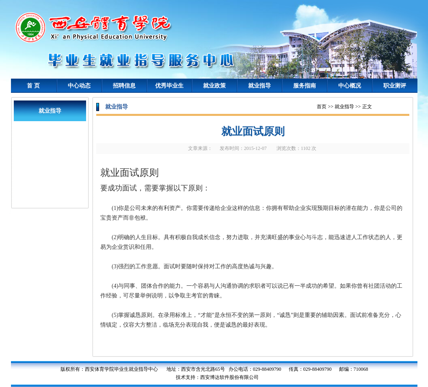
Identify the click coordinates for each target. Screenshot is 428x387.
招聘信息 (124, 86)
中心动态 (79, 86)
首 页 (33, 86)
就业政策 (214, 86)
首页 (321, 106)
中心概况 (349, 86)
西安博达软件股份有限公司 (229, 377)
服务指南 (304, 86)
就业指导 (259, 86)
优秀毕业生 (169, 86)
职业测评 (394, 86)
